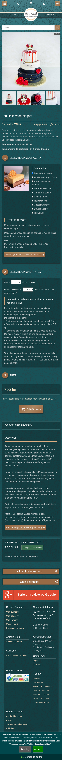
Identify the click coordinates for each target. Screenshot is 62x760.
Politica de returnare (15, 628)
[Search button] (57, 27)
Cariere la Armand (41, 702)
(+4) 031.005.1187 (44, 611)
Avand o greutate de (12, 289)
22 (37, 289)
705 (7, 389)
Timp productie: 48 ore (47, 124)
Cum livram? (12, 620)
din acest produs (28, 282)
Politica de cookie (41, 698)
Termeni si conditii (41, 694)
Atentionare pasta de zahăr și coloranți (24, 527)
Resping (24, 749)
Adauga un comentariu (32, 547)
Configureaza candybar (16, 655)
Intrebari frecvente (14, 716)
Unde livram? (12, 624)
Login (35, 661)
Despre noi (38, 682)
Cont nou (37, 665)
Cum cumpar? (12, 612)
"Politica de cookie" (17, 744)
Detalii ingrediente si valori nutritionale (23, 254)
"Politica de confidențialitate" (39, 744)
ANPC (9, 720)
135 (52, 289)
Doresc (7, 282)
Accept (38, 749)
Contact (49, 15)
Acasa (13, 15)
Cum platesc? (12, 616)
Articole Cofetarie (14, 641)
